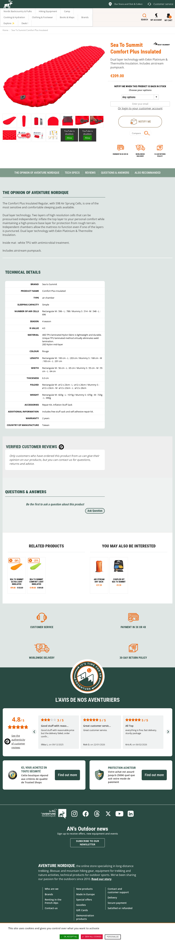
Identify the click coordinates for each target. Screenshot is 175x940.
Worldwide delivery (140, 155)
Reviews (90, 172)
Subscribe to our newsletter (87, 842)
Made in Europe (85, 894)
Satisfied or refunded (120, 908)
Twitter (108, 813)
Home (5, 30)
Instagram (74, 813)
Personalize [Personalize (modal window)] (113, 937)
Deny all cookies (91, 937)
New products (84, 888)
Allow (69, 137)
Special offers (84, 899)
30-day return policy (133, 657)
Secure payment (117, 902)
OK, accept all (69, 937)
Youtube (119, 813)
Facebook (85, 813)
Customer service (41, 627)
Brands (49, 894)
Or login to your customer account (140, 108)
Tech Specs (72, 172)
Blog (53, 813)
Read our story (101, 879)
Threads (97, 813)
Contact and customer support (118, 890)
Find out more (67, 775)
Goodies (81, 905)
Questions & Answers (115, 172)
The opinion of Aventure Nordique (36, 172)
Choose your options (140, 90)
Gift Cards (82, 910)
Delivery (112, 897)
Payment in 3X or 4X (133, 627)
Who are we (51, 888)
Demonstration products (85, 917)
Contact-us (51, 908)
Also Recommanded (148, 172)
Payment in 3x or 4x (120, 154)
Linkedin (130, 813)
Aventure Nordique (56, 865)
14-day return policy (159, 155)
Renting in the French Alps (53, 901)
